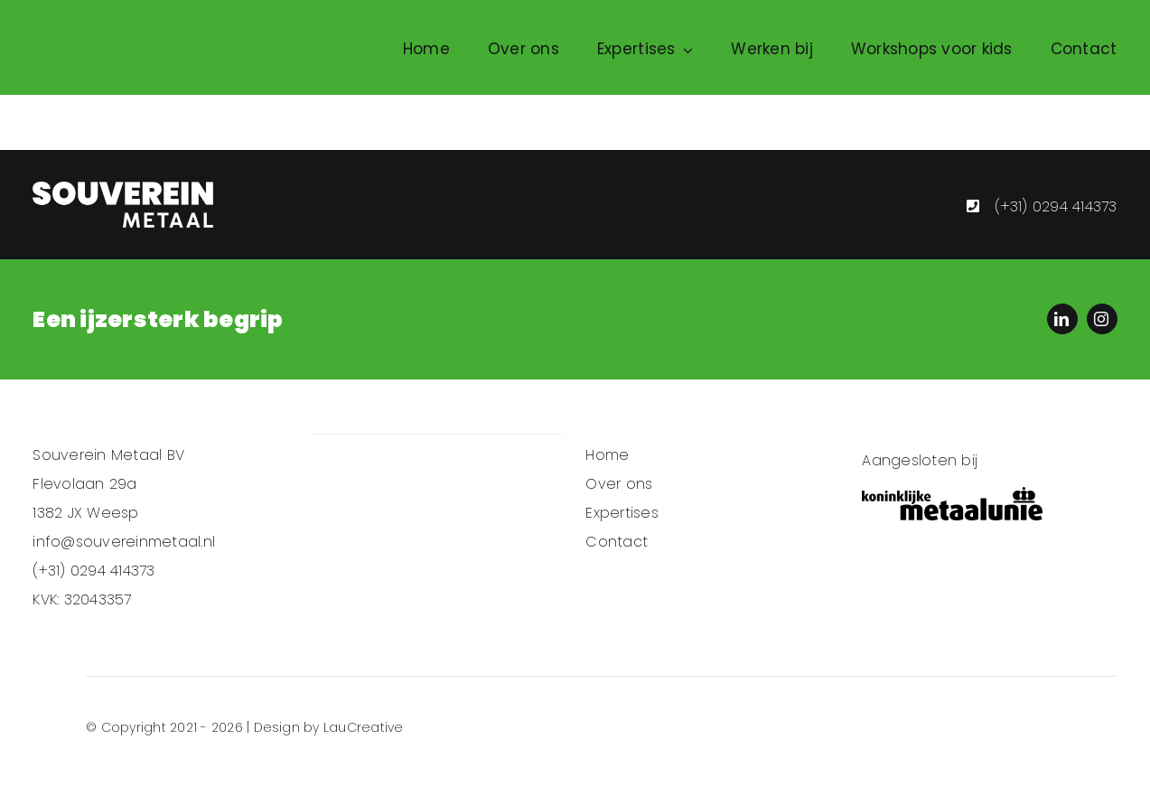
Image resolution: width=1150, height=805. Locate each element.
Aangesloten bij (919, 460)
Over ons (618, 483)
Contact (616, 541)
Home (607, 455)
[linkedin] (1062, 319)
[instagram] (1102, 319)
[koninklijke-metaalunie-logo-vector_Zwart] (952, 503)
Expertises (621, 512)
